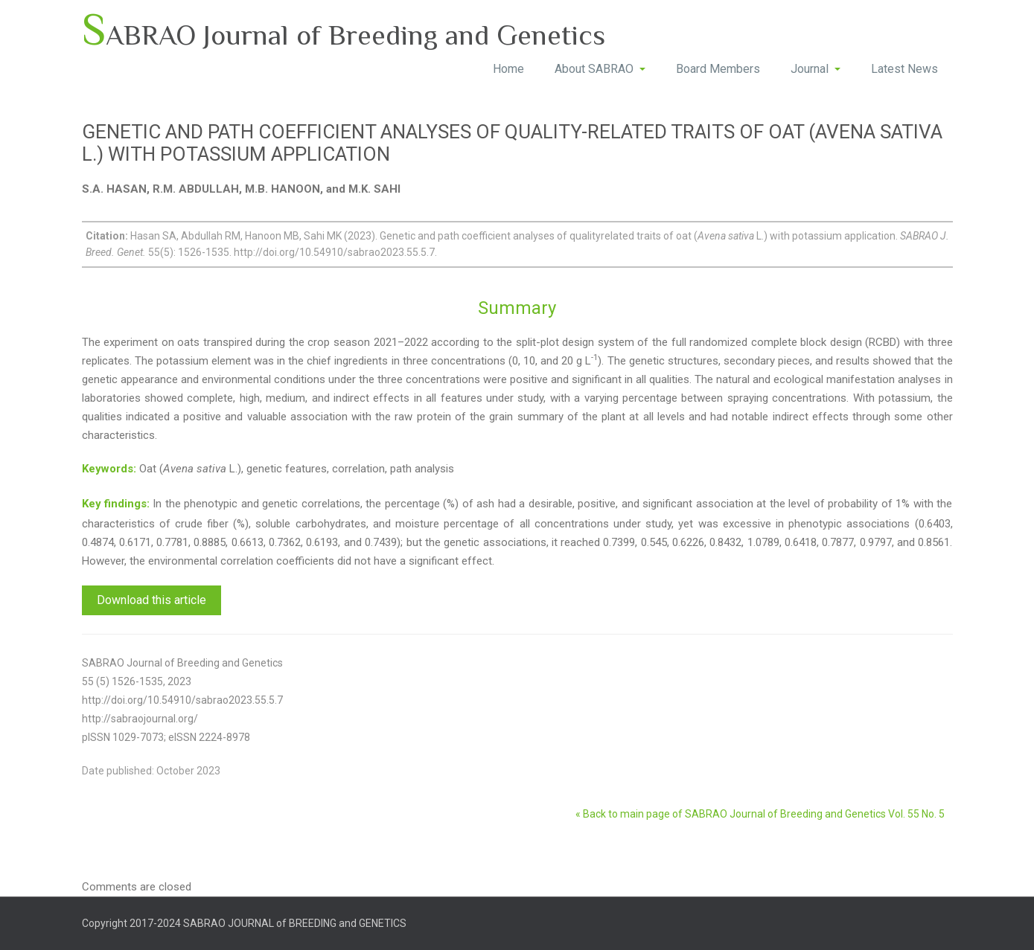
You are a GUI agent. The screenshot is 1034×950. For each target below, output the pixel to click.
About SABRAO (600, 69)
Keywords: (109, 468)
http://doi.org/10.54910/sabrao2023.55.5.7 (182, 700)
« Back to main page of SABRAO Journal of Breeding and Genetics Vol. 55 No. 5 (760, 814)
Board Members (718, 69)
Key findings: (116, 503)
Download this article (151, 600)
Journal (815, 69)
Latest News (904, 69)
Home (508, 69)
